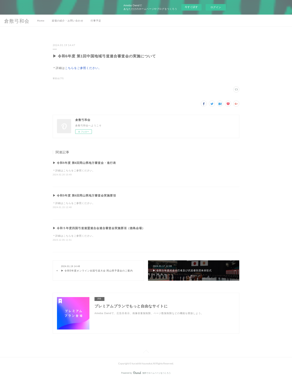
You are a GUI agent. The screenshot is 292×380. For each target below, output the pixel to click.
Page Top (146, 352)
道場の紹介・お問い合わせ (67, 20)
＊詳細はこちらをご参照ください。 (74, 170)
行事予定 (96, 20)
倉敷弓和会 (16, 21)
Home (40, 20)
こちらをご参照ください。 (83, 68)
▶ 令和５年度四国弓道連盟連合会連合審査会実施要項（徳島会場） (99, 228)
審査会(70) (58, 78)
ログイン (215, 7)
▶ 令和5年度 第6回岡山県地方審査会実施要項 (84, 195)
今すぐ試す (191, 7)
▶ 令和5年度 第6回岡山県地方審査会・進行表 (84, 162)
